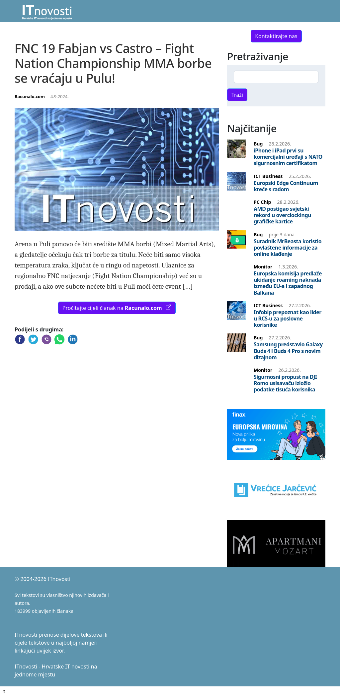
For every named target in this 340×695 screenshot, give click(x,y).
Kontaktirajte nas (276, 36)
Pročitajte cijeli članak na (116, 308)
